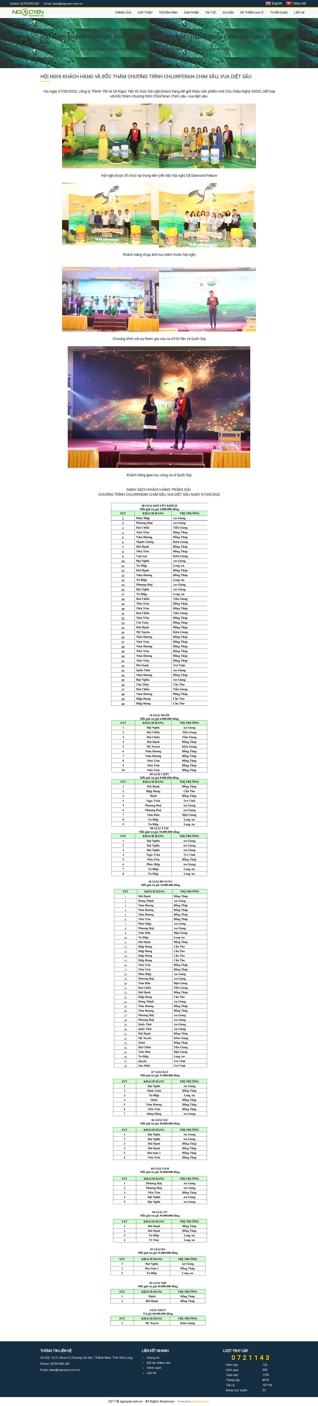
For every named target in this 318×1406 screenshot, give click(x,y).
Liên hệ (151, 1373)
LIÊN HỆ (299, 12)
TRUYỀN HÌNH (168, 12)
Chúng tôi (153, 1358)
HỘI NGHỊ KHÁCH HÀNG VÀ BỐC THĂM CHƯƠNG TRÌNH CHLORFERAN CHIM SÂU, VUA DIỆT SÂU (155, 49)
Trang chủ (48, 49)
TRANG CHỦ (123, 12)
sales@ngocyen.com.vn (64, 1370)
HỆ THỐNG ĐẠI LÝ (252, 12)
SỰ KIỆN (228, 12)
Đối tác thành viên (159, 1363)
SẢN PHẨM (191, 12)
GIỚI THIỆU (145, 12)
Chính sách (154, 1368)
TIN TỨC (210, 12)
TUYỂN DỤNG (279, 12)
